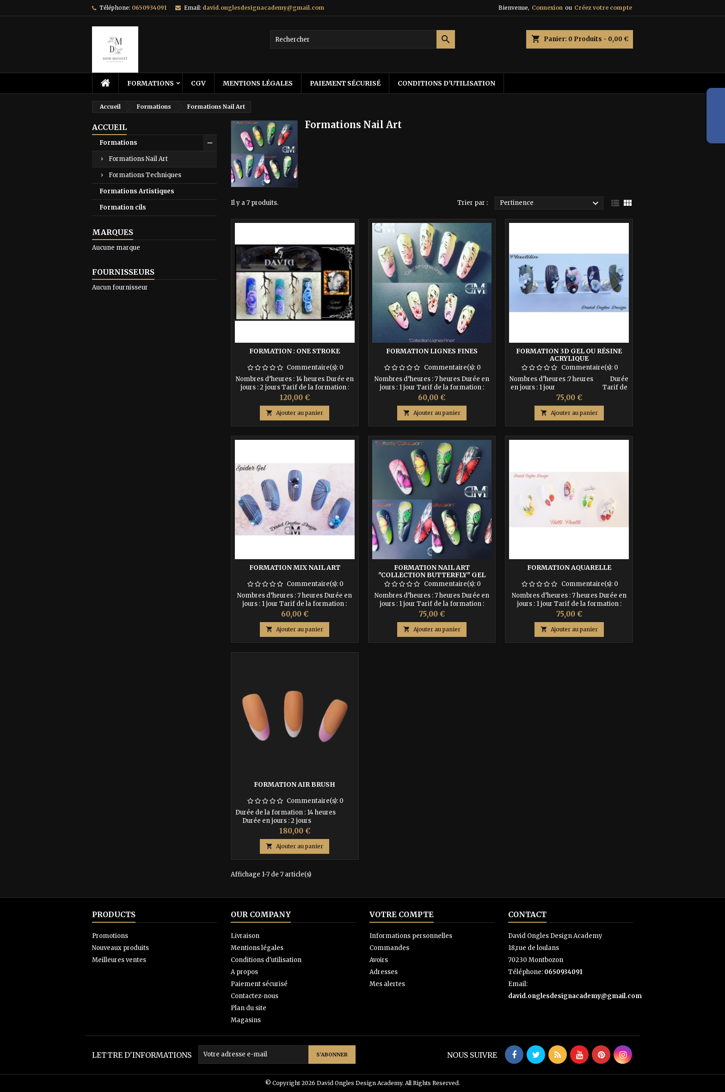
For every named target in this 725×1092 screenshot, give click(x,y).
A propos (244, 972)
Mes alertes (387, 984)
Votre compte (401, 914)
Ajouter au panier (294, 412)
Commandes (389, 948)
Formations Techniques (145, 175)
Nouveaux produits (120, 948)
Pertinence (550, 203)
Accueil (109, 127)
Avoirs (378, 960)
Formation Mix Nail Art (294, 567)
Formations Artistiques (136, 191)
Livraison (245, 936)
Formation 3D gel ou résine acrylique (569, 355)
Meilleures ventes (119, 960)
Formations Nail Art (138, 159)
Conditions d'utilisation (446, 83)
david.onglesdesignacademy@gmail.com (263, 7)
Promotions (110, 936)
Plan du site (248, 1008)
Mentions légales (258, 83)
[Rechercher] (362, 39)
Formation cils (122, 207)
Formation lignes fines (432, 351)
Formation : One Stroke (294, 351)
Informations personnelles (410, 936)
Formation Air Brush (294, 784)
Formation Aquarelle (569, 567)
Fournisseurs (123, 272)
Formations (150, 83)
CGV (198, 83)
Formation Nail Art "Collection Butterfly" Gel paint (431, 574)
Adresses (383, 972)
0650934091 (149, 7)
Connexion (547, 7)
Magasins (246, 1020)
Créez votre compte (603, 7)
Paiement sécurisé (345, 83)
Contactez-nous (254, 996)
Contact (527, 914)
